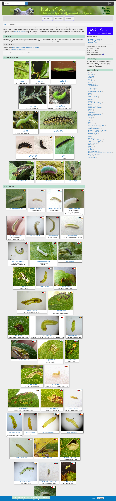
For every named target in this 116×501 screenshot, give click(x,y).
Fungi (89, 148)
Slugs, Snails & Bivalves (94, 131)
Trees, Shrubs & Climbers (94, 141)
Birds (89, 73)
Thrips (89, 120)
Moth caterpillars (92, 87)
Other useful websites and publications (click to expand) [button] (20, 53)
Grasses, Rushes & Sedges (95, 140)
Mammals (90, 74)
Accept (94, 498)
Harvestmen (91, 123)
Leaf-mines (91, 90)
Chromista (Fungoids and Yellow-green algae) (99, 152)
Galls (89, 136)
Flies (89, 104)
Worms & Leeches (92, 133)
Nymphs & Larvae (92, 96)
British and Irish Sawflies (18, 49)
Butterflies (90, 81)
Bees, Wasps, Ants (93, 98)
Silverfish (90, 117)
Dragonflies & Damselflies (94, 91)
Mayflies (90, 111)
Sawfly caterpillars (93, 88)
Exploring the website (95, 39)
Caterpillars (91, 84)
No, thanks (100, 498)
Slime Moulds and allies (94, 151)
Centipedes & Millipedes (94, 128)
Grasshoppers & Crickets (94, 107)
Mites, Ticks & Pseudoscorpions (96, 125)
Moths (89, 82)
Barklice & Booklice (93, 106)
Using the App (92, 42)
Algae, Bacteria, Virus (93, 154)
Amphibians (91, 76)
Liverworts (90, 146)
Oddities (90, 156)
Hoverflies (90, 101)
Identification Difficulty (19, 31)
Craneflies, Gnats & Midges (95, 102)
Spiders (90, 122)
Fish (89, 79)
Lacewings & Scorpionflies (94, 114)
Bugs (89, 94)
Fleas (89, 119)
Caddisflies (91, 112)
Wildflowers (91, 138)
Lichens (90, 149)
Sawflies (90, 99)
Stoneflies (90, 115)
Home (5, 24)
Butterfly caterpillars (93, 85)
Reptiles (90, 77)
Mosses (90, 144)
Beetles (90, 93)
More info (40, 499)
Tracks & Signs (92, 157)
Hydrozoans (91, 135)
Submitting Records (94, 41)
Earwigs (90, 109)
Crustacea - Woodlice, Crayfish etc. (97, 130)
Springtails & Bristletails (94, 127)
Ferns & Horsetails (93, 143)
